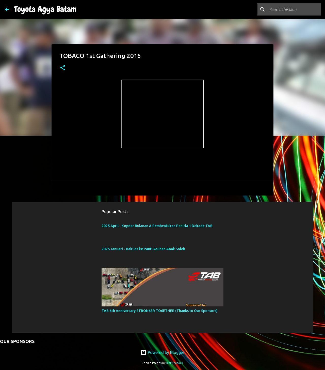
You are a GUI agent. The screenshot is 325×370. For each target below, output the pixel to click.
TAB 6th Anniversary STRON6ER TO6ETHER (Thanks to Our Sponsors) (160, 311)
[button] (63, 68)
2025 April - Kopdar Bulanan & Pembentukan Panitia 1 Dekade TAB (157, 226)
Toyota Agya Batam (45, 9)
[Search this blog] (294, 9)
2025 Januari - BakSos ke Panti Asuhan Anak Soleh (143, 249)
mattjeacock (174, 362)
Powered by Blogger (162, 352)
